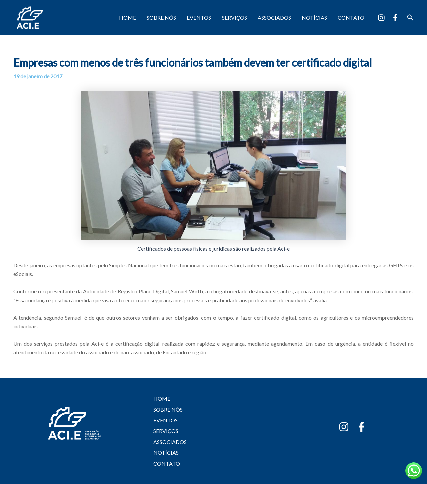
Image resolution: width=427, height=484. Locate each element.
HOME (127, 17)
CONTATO (351, 17)
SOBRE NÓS (161, 17)
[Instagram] (381, 18)
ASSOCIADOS (274, 17)
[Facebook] (395, 18)
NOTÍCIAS (314, 17)
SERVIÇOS (234, 17)
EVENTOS (199, 17)
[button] (410, 17)
